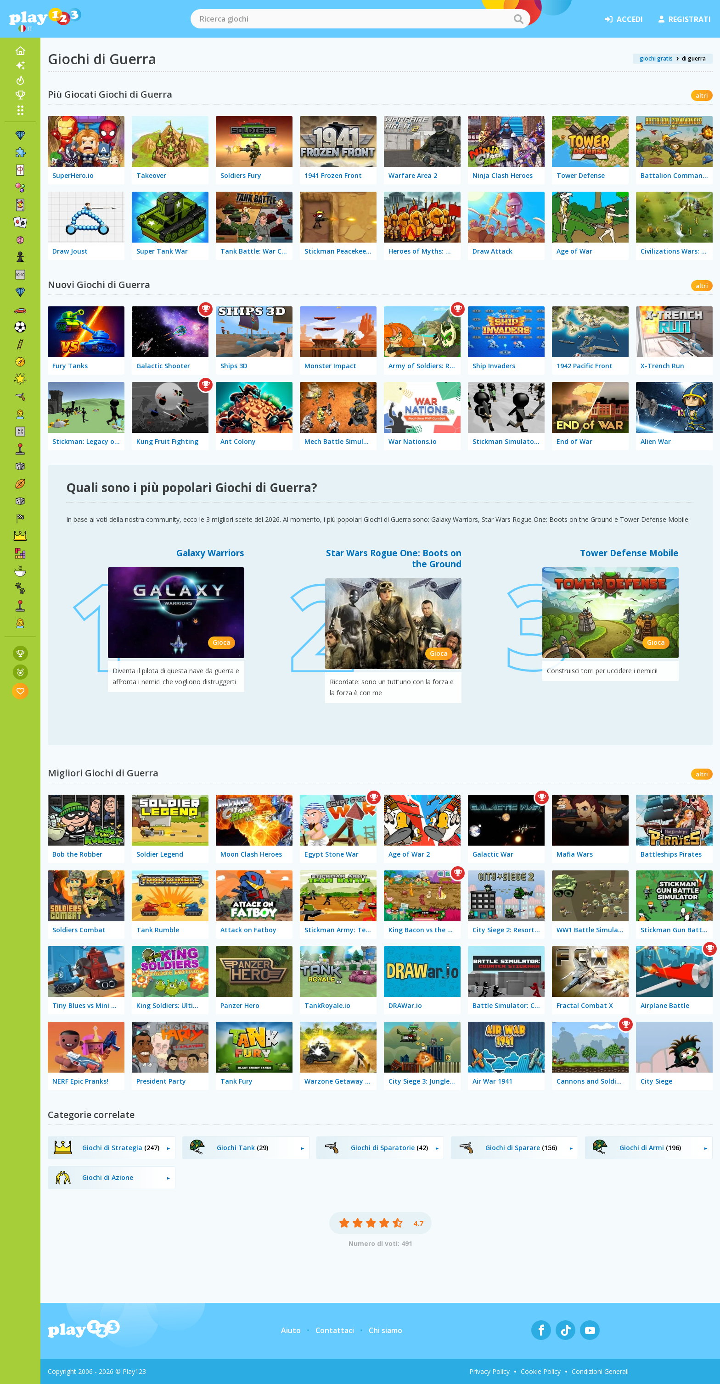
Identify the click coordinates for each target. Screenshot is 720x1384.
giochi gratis (656, 58)
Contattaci (334, 1330)
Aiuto (291, 1330)
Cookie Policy (541, 1371)
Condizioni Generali (600, 1371)
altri (702, 95)
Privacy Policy (489, 1371)
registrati (684, 19)
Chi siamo (385, 1330)
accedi (624, 19)
